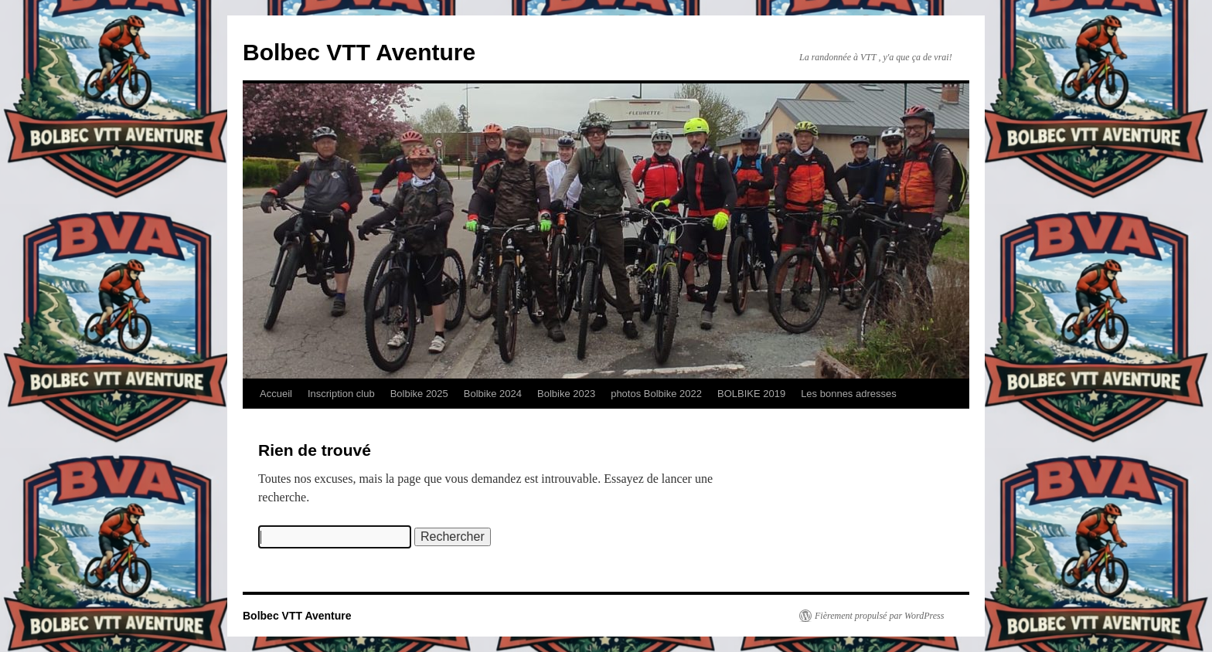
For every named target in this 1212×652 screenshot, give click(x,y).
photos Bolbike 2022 (656, 393)
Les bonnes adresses (849, 393)
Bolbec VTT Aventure (359, 52)
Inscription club (341, 393)
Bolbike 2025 (419, 393)
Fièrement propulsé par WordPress (879, 615)
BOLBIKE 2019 (751, 393)
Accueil (276, 393)
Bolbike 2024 (493, 393)
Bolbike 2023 (566, 393)
